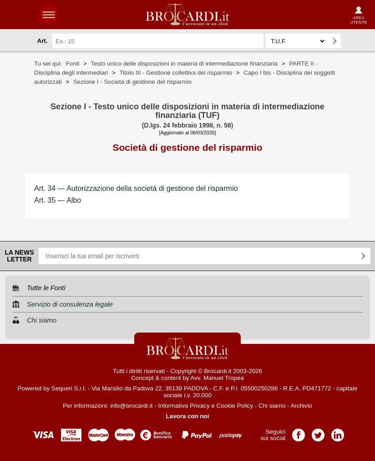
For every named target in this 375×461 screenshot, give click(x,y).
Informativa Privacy (183, 405)
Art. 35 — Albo (57, 200)
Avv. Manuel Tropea (217, 377)
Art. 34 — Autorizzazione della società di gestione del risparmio (136, 188)
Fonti (73, 63)
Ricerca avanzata (352, 41)
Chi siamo (271, 405)
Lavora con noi (187, 416)
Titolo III (175, 72)
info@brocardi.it (131, 405)
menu (48, 14)
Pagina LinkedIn (337, 432)
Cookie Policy (234, 405)
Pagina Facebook (298, 432)
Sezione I (132, 81)
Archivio (301, 405)
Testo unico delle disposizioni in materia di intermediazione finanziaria (184, 63)
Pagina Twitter (318, 432)
